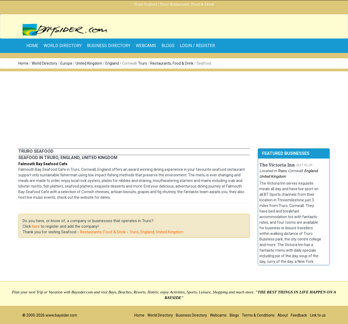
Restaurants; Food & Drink (171, 63)
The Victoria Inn (277, 165)
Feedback (299, 315)
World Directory (63, 45)
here (36, 226)
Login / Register (197, 45)
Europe (66, 63)
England (112, 63)
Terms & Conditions (258, 315)
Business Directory (108, 45)
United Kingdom (89, 63)
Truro (142, 63)
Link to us (318, 315)
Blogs (168, 45)
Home (23, 63)
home (32, 45)
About (282, 315)
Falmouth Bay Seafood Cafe (42, 164)
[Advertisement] (174, 108)
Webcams (146, 45)
